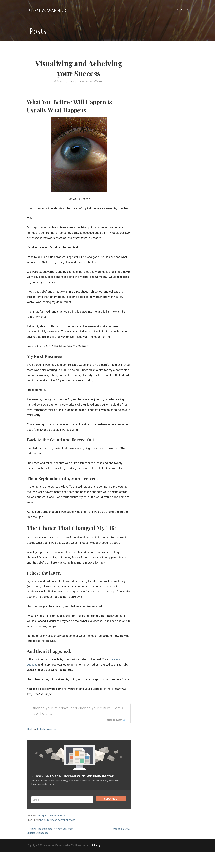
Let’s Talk (182, 9)
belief (43, 820)
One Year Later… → (123, 828)
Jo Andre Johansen (46, 729)
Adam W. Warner (47, 10)
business (52, 820)
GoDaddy (96, 845)
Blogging (43, 815)
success (70, 820)
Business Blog (58, 815)
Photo (30, 729)
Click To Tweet (114, 720)
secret (61, 820)
